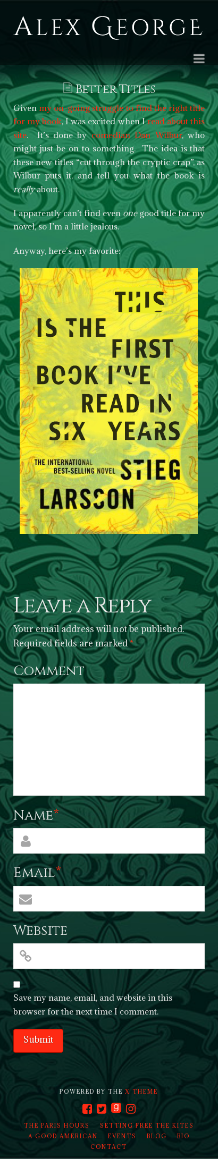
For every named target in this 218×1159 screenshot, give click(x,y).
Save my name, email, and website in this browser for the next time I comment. (92, 1004)
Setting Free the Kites (147, 1125)
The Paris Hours (57, 1125)
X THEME (141, 1091)
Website (40, 931)
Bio (183, 1136)
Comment (49, 671)
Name (36, 815)
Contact (108, 1147)
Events (122, 1136)
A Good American (63, 1136)
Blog (157, 1136)
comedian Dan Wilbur (136, 135)
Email (37, 873)
